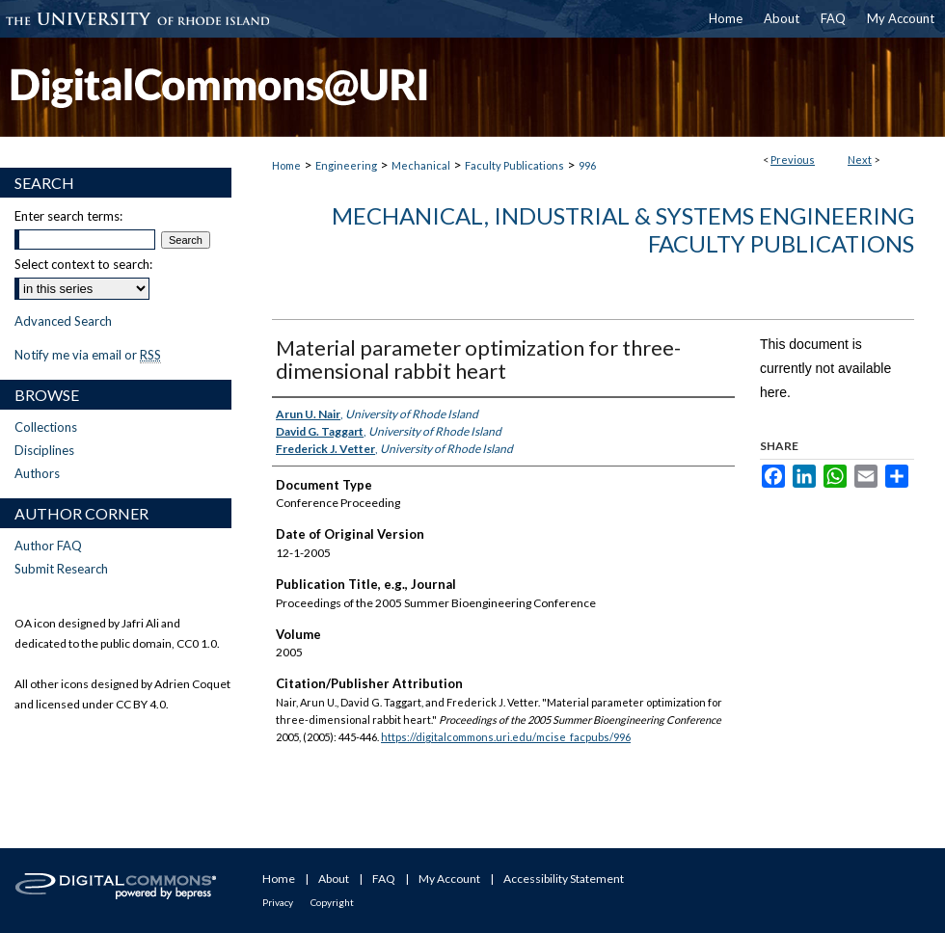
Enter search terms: (68, 216)
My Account (449, 878)
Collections (45, 427)
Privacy (277, 902)
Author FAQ (48, 545)
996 (587, 165)
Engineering (346, 165)
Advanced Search (63, 321)
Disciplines (44, 450)
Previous (792, 159)
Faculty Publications (514, 165)
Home (286, 165)
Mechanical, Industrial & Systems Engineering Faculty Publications (623, 229)
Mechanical (421, 165)
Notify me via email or (87, 354)
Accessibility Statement (563, 878)
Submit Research (61, 568)
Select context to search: (83, 264)
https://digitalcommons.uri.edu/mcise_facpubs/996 (506, 737)
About (333, 878)
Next (860, 159)
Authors (37, 473)
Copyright (332, 902)
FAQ (383, 878)
